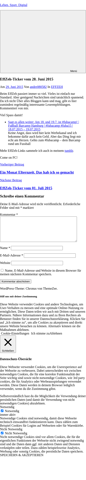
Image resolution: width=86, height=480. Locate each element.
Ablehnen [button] (55, 338)
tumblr (69, 150)
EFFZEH (57, 87)
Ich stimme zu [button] (40, 338)
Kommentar (9, 214)
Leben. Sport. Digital (13, 5)
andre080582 (38, 87)
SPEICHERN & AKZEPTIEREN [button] (21, 460)
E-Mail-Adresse (11, 260)
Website (5, 267)
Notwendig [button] (7, 412)
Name (5, 252)
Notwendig (12, 416)
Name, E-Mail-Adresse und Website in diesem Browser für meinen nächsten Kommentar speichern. (40, 277)
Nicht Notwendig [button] (11, 434)
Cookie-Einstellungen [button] (15, 338)
